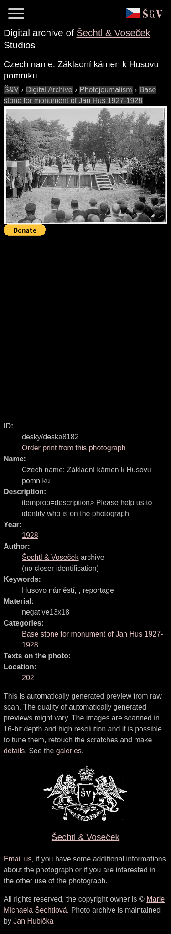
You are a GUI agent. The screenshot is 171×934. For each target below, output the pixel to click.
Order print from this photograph (74, 448)
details (14, 751)
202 (28, 678)
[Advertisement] (85, 324)
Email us (17, 859)
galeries (69, 751)
